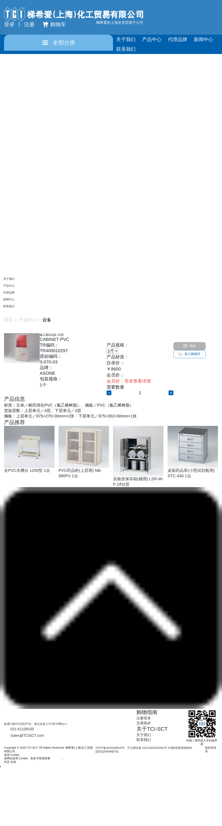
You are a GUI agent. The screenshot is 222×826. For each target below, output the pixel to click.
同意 (7, 762)
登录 (9, 24)
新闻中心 (203, 39)
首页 (8, 319)
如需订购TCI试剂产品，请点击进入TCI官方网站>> (35, 723)
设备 (46, 319)
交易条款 (143, 723)
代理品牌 (177, 39)
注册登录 (143, 718)
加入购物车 (189, 354)
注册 (29, 24)
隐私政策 (56, 758)
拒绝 (13, 762)
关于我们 (126, 39)
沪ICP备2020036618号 (109, 747)
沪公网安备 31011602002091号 (147, 747)
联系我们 (126, 49)
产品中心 (151, 39)
